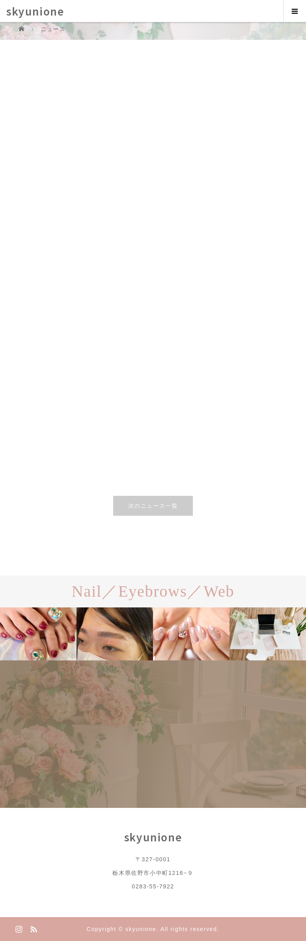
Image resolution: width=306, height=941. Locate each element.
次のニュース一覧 (153, 506)
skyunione (35, 11)
